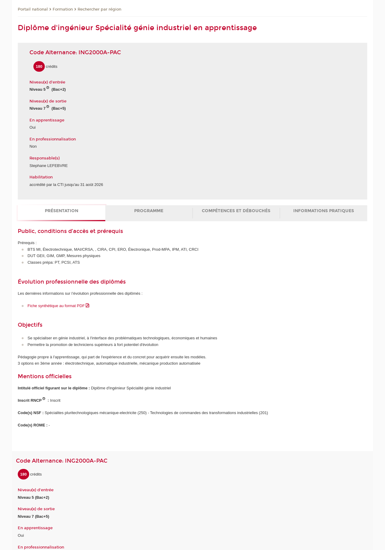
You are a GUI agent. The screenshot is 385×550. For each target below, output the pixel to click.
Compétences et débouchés (236, 210)
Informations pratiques (323, 210)
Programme (148, 210)
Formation (63, 9)
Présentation (61, 210)
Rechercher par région (99, 9)
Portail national (33, 9)
